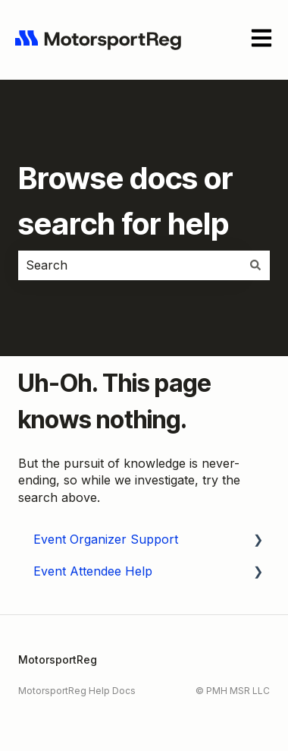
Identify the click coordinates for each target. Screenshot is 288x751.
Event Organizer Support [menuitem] (105, 539)
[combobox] (129, 265)
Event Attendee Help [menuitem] (92, 571)
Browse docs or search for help (125, 200)
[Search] (255, 265)
